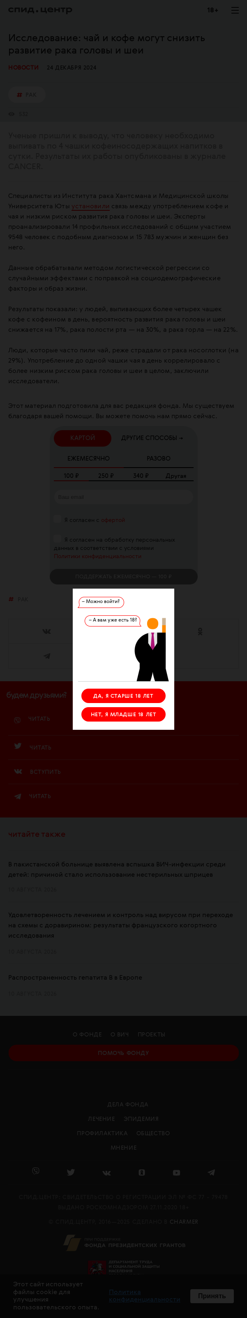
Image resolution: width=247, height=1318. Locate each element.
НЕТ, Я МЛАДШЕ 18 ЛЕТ (124, 714)
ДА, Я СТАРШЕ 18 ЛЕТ (123, 696)
